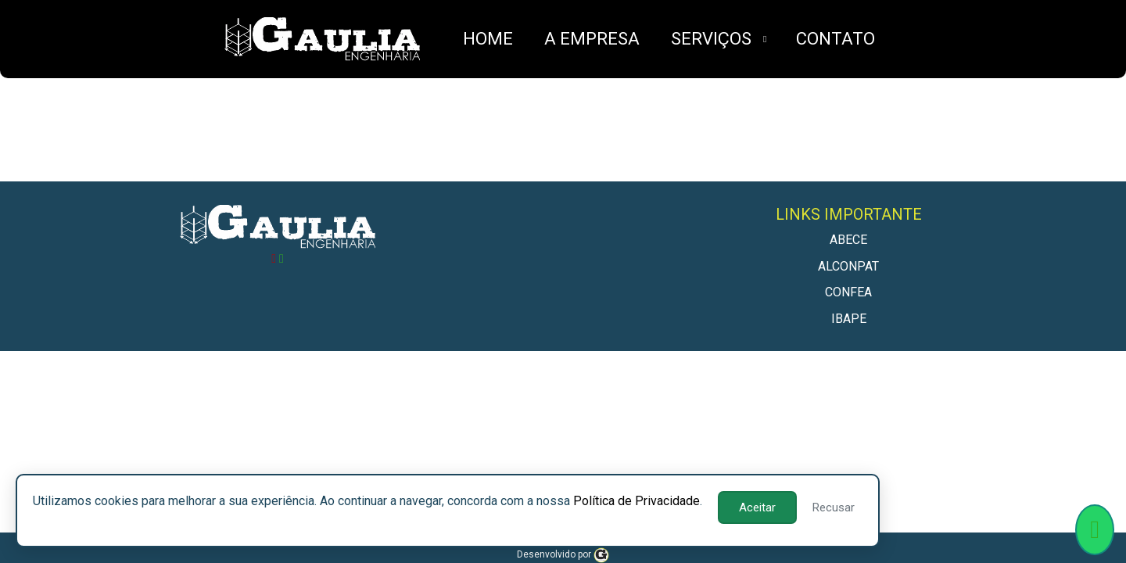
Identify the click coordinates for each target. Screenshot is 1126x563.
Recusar (833, 507)
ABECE (848, 239)
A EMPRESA (592, 38)
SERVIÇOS (711, 38)
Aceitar (757, 507)
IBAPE (848, 318)
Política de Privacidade (636, 500)
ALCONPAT (848, 266)
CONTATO (835, 38)
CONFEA (848, 292)
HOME (488, 38)
